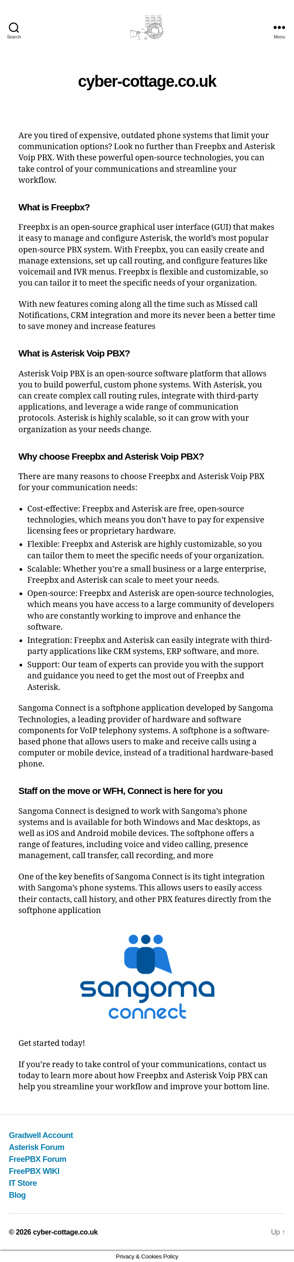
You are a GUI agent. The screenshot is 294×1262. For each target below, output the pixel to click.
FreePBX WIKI (34, 1171)
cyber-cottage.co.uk (65, 1232)
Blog (17, 1195)
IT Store (23, 1183)
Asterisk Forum (36, 1147)
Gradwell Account (41, 1135)
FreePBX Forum (38, 1159)
